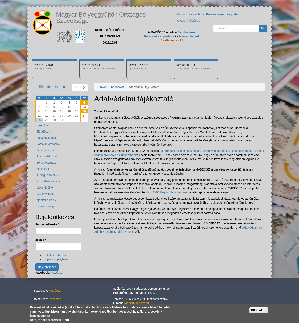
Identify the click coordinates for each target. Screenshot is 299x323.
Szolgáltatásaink (48, 181)
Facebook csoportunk (159, 36)
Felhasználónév (47, 224)
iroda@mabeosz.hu (136, 303)
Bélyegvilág (45, 150)
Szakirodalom (46, 156)
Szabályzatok (46, 193)
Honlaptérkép (45, 206)
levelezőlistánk (189, 36)
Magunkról (44, 187)
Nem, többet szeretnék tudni (49, 320)
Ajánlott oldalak (47, 200)
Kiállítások (44, 169)
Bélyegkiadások (48, 137)
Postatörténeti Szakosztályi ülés (99, 68)
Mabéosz (56, 272)
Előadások (43, 131)
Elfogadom (258, 310)
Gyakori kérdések (188, 20)
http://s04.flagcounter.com (164, 192)
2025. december (50, 86)
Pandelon (55, 299)
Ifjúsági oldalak (47, 175)
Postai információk (48, 144)
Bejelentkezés (215, 14)
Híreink (42, 125)
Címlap (181, 14)
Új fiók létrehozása (55, 255)
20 (84, 111)
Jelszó (40, 239)
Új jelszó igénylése (56, 259)
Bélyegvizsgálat (46, 162)
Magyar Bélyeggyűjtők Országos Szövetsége (101, 17)
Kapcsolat (196, 14)
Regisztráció (234, 14)
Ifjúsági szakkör (43, 68)
